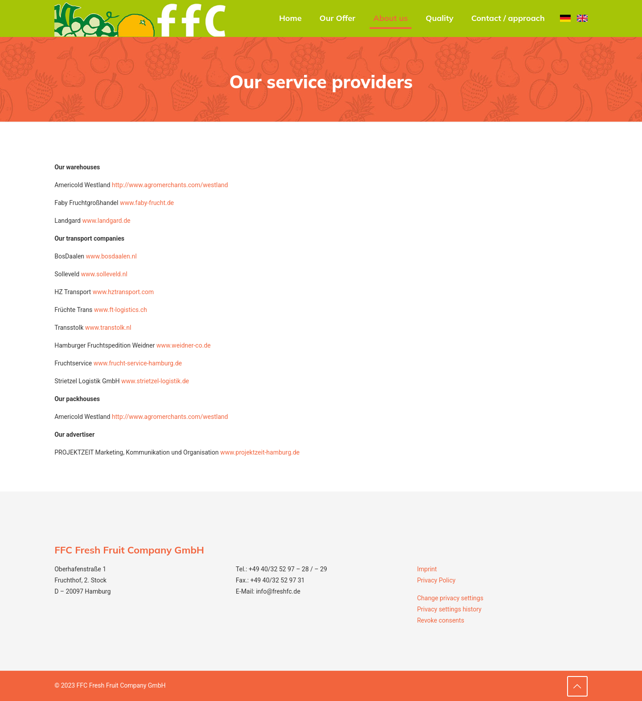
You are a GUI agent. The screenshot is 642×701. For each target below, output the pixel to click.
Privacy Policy (436, 580)
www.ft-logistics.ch (120, 309)
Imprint (426, 569)
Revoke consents (440, 620)
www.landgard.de (106, 220)
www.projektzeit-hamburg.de (260, 452)
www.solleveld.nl (104, 274)
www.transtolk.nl (108, 327)
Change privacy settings (450, 598)
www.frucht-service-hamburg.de (138, 363)
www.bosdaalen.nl (111, 256)
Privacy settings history (449, 609)
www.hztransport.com (123, 291)
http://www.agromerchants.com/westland (170, 185)
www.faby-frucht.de (147, 202)
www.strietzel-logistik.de (155, 381)
